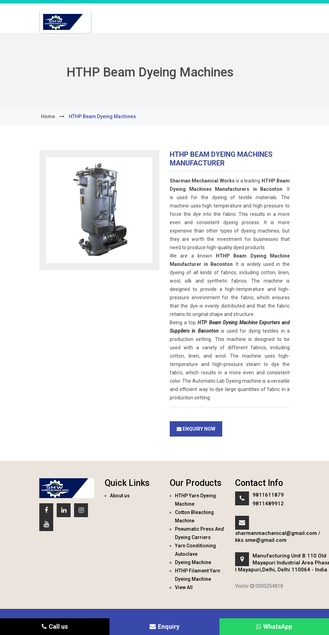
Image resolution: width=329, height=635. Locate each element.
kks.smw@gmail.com (261, 540)
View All (184, 587)
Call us (55, 626)
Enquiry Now (196, 429)
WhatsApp (274, 626)
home (48, 116)
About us (120, 495)
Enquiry (164, 626)
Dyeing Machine (193, 562)
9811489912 (268, 503)
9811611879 (268, 495)
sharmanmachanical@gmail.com (276, 533)
